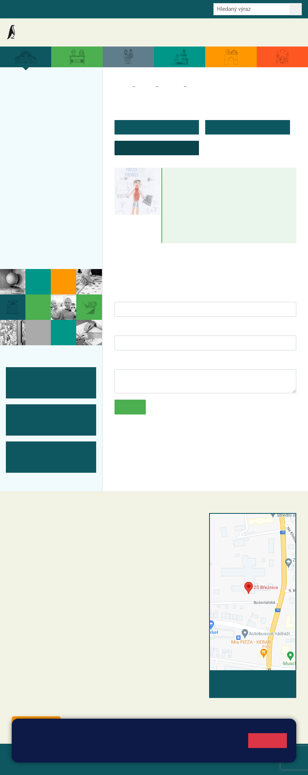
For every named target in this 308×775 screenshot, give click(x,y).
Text (120, 361)
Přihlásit (23, 764)
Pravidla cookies (169, 752)
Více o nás (31, 87)
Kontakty (288, 32)
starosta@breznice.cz (54, 706)
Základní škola (37, 32)
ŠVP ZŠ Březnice (42, 187)
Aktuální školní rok (156, 32)
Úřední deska (256, 32)
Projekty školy (37, 126)
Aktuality (87, 32)
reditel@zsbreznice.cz (154, 533)
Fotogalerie (32, 218)
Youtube (171, 8)
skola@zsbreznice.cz (153, 581)
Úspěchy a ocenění (46, 142)
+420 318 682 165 (171, 557)
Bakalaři (16, 8)
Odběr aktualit (137, 8)
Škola (145, 87)
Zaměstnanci (206, 87)
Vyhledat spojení (269, 681)
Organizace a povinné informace (50, 107)
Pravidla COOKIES (122, 764)
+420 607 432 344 (169, 565)
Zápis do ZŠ (33, 157)
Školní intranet (49, 8)
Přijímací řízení (39, 172)
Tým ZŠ (26, 203)
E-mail (107, 8)
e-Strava (83, 8)
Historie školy (37, 248)
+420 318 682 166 (167, 573)
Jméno (124, 294)
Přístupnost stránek (66, 764)
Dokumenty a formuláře (209, 32)
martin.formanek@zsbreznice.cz (213, 198)
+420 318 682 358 (142, 525)
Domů (122, 87)
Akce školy (117, 32)
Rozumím (267, 740)
